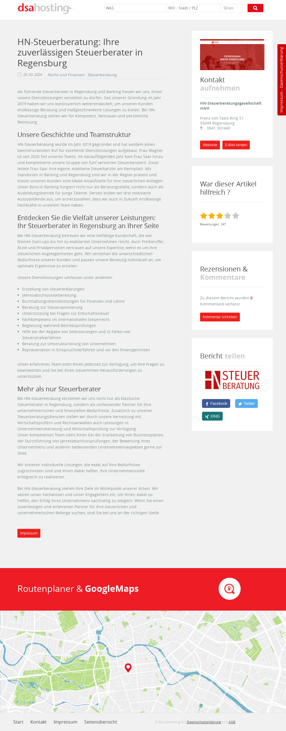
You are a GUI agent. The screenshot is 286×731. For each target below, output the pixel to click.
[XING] (212, 416)
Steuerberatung (102, 74)
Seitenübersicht (100, 722)
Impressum (281, 102)
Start (18, 722)
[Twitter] (246, 403)
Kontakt (38, 722)
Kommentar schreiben (220, 317)
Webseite (210, 145)
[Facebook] (216, 403)
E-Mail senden (236, 145)
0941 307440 (218, 128)
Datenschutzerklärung (281, 67)
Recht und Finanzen (66, 74)
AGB (232, 722)
